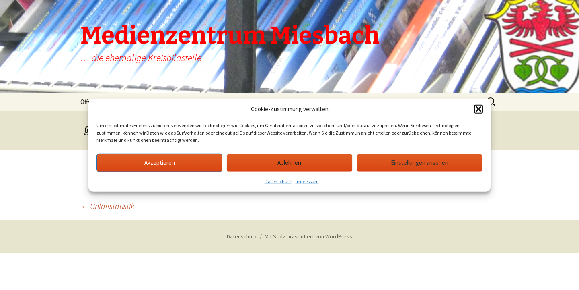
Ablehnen (289, 162)
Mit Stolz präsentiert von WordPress (308, 236)
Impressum (307, 181)
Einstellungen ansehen (419, 162)
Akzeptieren (159, 162)
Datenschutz (278, 181)
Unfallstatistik (107, 206)
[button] (478, 109)
